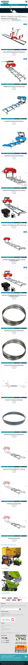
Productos (2, 15)
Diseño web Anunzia (18, 657)
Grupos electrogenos (4, 568)
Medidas (2, 630)
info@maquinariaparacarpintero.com (7, 656)
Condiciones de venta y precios (6, 625)
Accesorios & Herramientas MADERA (8, 329)
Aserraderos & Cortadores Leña (10, 15)
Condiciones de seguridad (5, 628)
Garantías (2, 626)
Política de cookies (7, 657)
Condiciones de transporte (5, 629)
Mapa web (2, 657)
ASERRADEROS (18, 85)
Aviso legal (13, 657)
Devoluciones (3, 627)
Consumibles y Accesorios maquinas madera (19, 329)
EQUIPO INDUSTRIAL (22, 597)
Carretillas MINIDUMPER (5, 593)
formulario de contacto (16, 632)
